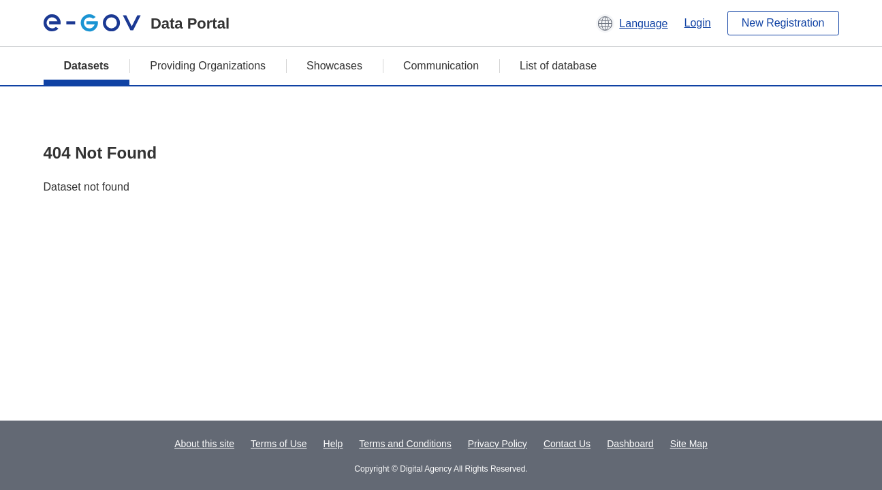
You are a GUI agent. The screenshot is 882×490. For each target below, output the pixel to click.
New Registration (783, 23)
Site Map (689, 443)
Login (697, 23)
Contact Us (567, 443)
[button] (631, 23)
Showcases (334, 65)
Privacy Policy (497, 443)
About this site (204, 443)
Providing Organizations (208, 65)
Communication (441, 65)
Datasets (87, 65)
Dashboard (630, 443)
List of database (558, 65)
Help (333, 443)
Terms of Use (278, 443)
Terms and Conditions (405, 443)
